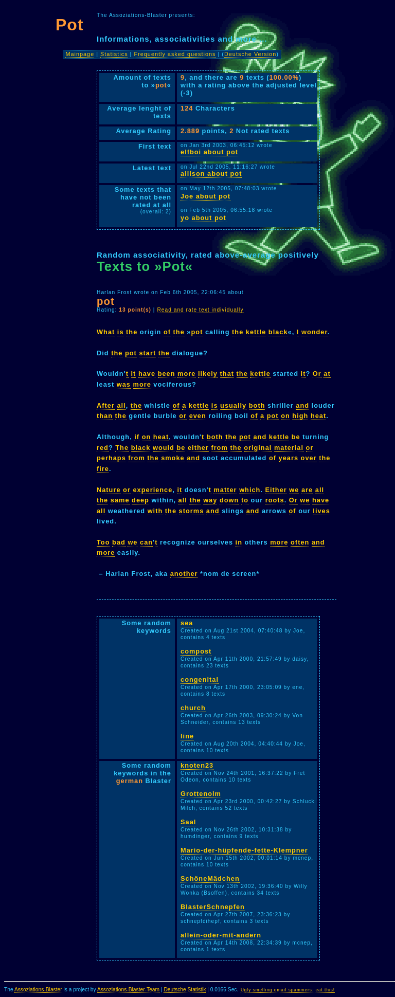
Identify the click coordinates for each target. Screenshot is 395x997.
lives (321, 511)
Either (276, 490)
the (131, 332)
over (309, 458)
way (210, 500)
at (327, 373)
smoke (173, 458)
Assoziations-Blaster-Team (128, 989)
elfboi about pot (209, 152)
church (193, 708)
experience (152, 490)
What (106, 332)
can (146, 542)
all (121, 405)
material (288, 447)
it (133, 373)
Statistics (114, 54)
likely (208, 373)
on (285, 416)
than (105, 416)
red (103, 447)
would (163, 447)
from (219, 447)
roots (274, 500)
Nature (109, 490)
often (300, 542)
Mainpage (79, 54)
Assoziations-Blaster (38, 989)
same (120, 500)
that (227, 373)
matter (225, 490)
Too (103, 542)
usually (233, 405)
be (296, 437)
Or (317, 373)
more (186, 373)
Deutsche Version (250, 54)
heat (318, 416)
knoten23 (197, 765)
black (278, 332)
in (239, 542)
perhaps (111, 458)
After (106, 405)
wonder (314, 332)
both (257, 405)
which (249, 490)
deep (140, 500)
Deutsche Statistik (185, 989)
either (198, 447)
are (307, 490)
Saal (188, 822)
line (187, 736)
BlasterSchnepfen (213, 907)
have (146, 373)
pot (197, 332)
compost (196, 651)
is (120, 332)
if (136, 437)
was (124, 384)
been (166, 373)
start (147, 353)
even (197, 416)
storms (191, 511)
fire (103, 469)
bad (118, 542)
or (183, 416)
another (184, 573)
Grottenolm (201, 793)
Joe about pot (205, 196)
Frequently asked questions (175, 54)
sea (187, 623)
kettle (256, 332)
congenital (200, 679)
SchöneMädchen (210, 878)
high (300, 416)
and (302, 405)
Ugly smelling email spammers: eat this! (288, 990)
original (258, 447)
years (288, 458)
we (294, 490)
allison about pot (211, 173)
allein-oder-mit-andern (221, 935)
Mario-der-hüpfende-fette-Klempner (244, 850)
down (229, 500)
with (155, 511)
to (244, 500)
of (167, 332)
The (122, 447)
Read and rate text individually (200, 310)
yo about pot (203, 218)
